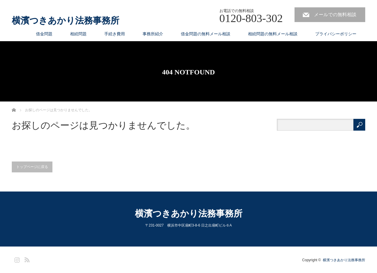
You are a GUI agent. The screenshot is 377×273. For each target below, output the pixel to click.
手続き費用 (114, 33)
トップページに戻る (32, 167)
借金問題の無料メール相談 (205, 33)
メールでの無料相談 (335, 14)
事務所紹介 (153, 33)
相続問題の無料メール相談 (272, 33)
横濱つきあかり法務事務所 (65, 20)
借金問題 (44, 33)
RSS (26, 258)
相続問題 (78, 33)
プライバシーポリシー (335, 33)
